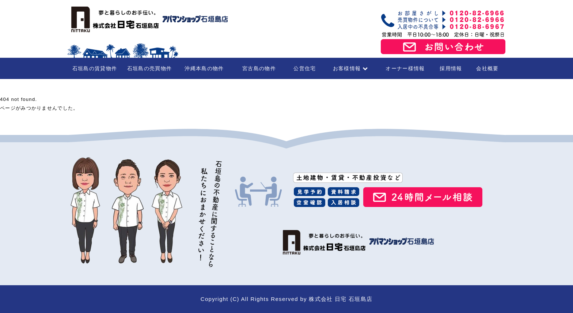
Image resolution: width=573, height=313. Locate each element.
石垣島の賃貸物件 (94, 68)
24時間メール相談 (422, 197)
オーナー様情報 (405, 68)
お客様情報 (350, 68)
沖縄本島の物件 (204, 68)
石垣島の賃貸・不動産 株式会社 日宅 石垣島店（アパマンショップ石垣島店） (147, 19)
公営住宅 (304, 68)
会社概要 (487, 68)
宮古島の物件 (259, 68)
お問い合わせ (443, 46)
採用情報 (451, 68)
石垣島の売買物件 (149, 68)
